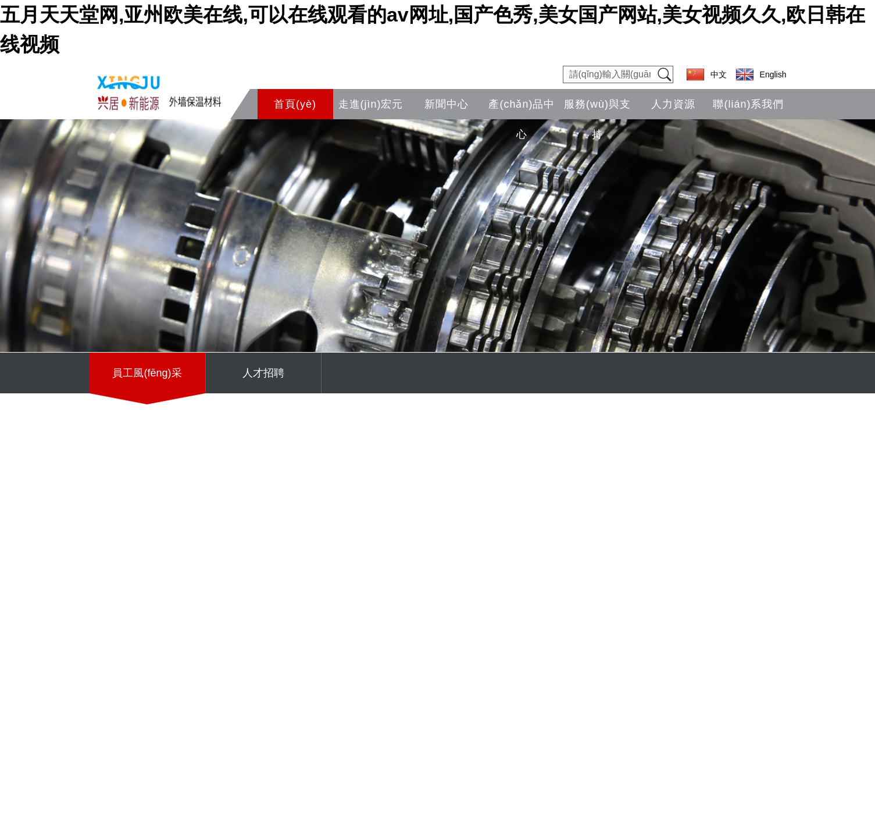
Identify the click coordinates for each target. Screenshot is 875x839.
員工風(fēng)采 (146, 373)
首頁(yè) (295, 104)
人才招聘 (263, 373)
